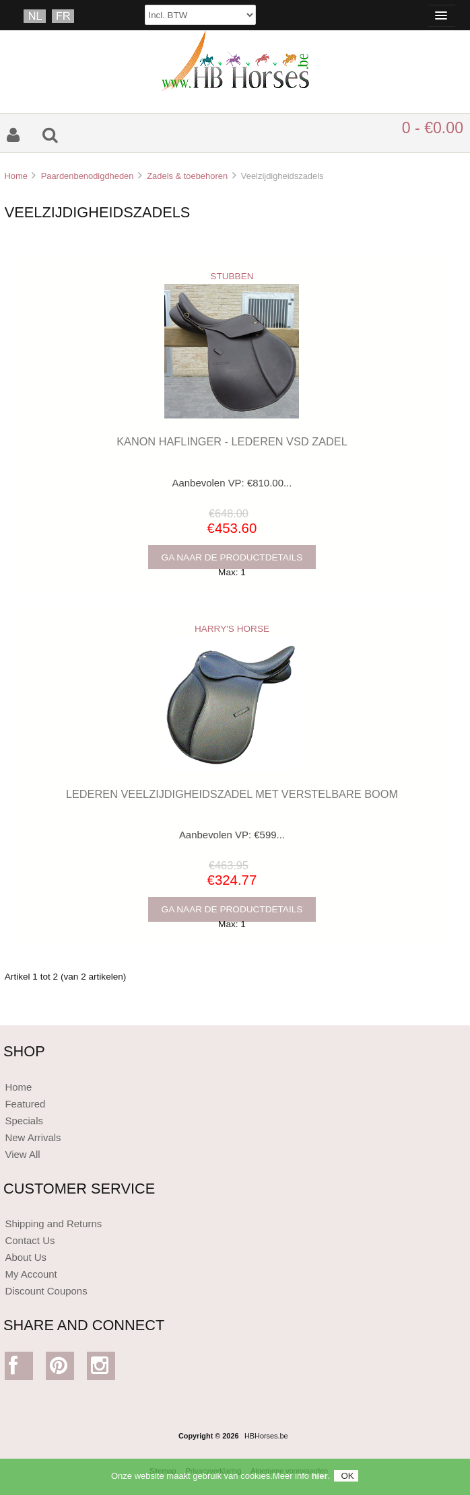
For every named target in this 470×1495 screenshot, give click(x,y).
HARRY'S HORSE (232, 629)
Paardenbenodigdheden (87, 176)
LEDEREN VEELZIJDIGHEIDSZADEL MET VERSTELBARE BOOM (232, 794)
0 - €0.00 (432, 128)
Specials (24, 1120)
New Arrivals (33, 1137)
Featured (25, 1103)
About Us (25, 1257)
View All (22, 1154)
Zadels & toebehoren (187, 176)
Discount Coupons (46, 1291)
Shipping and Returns (53, 1223)
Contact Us (30, 1240)
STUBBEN (231, 276)
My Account (31, 1274)
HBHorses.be (266, 1436)
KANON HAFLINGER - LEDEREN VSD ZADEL (231, 441)
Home (15, 176)
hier (320, 1479)
